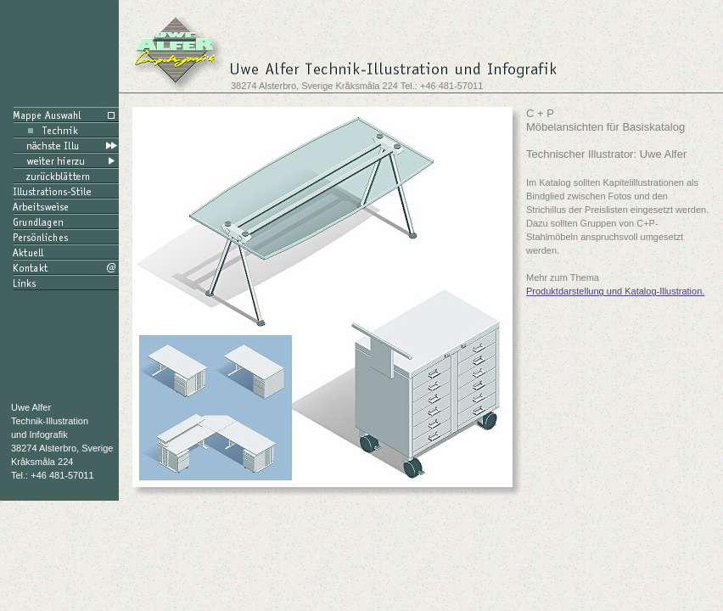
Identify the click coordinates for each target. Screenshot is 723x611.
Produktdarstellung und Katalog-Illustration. (615, 291)
